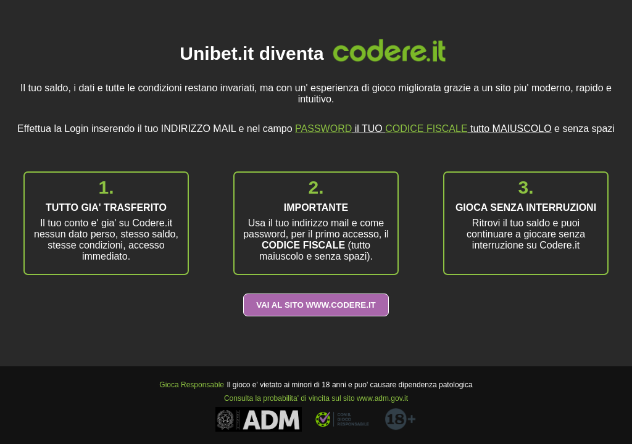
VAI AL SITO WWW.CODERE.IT (316, 305)
